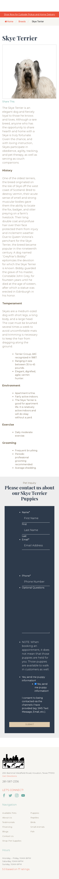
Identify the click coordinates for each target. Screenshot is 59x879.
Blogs (5, 831)
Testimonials (8, 822)
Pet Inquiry (29, 483)
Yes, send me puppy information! (41, 687)
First (24, 524)
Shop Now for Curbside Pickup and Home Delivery (29, 14)
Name (26, 512)
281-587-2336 (10, 781)
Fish (32, 831)
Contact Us (7, 836)
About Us (7, 817)
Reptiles (34, 817)
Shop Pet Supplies (11, 840)
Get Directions (9, 776)
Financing (7, 827)
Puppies (34, 813)
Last (24, 536)
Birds (32, 822)
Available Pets (9, 813)
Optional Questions (33, 587)
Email (25, 539)
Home (9, 21)
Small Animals (37, 827)
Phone (26, 575)
